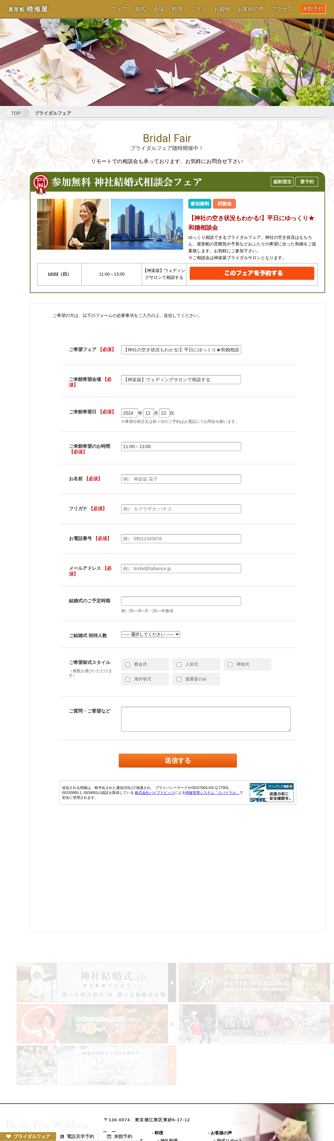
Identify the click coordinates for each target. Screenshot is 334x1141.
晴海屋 (28, 9)
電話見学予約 (77, 1136)
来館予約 (313, 8)
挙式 (140, 9)
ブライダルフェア (28, 1136)
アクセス (282, 9)
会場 (159, 9)
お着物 (222, 9)
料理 (177, 9)
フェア (119, 9)
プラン (198, 9)
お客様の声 (251, 9)
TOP (16, 113)
